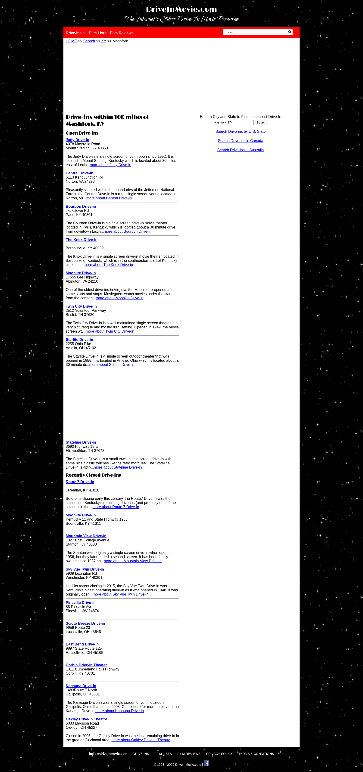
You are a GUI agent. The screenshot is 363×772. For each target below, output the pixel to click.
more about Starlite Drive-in (111, 365)
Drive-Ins (75, 33)
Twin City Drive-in (81, 306)
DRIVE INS (141, 754)
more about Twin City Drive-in (110, 331)
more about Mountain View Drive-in (133, 561)
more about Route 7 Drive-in (116, 507)
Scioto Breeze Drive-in (85, 623)
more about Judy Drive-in (110, 165)
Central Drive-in (79, 173)
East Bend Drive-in (82, 644)
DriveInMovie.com (181, 9)
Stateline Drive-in (81, 442)
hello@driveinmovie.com (108, 754)
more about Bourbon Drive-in (127, 231)
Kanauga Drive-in (81, 686)
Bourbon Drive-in (81, 206)
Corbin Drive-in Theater (86, 665)
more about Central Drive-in (109, 198)
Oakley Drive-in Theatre (86, 719)
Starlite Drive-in (79, 340)
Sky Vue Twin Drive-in (85, 569)
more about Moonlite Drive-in (119, 298)
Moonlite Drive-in (81, 273)
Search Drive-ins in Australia (240, 150)
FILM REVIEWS (188, 754)
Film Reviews (122, 33)
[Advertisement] (122, 78)
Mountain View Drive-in (86, 536)
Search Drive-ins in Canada (240, 141)
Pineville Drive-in (81, 603)
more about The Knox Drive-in (108, 265)
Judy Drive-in (77, 140)
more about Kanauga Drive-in (119, 711)
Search (89, 41)
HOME (71, 41)
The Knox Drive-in (81, 240)
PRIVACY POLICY (219, 754)
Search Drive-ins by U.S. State (241, 131)
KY (103, 41)
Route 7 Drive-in (80, 482)
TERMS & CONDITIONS (256, 754)
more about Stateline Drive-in (118, 467)
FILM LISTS (163, 754)
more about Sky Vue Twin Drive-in (121, 594)
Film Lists (97, 33)
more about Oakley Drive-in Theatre (140, 740)
